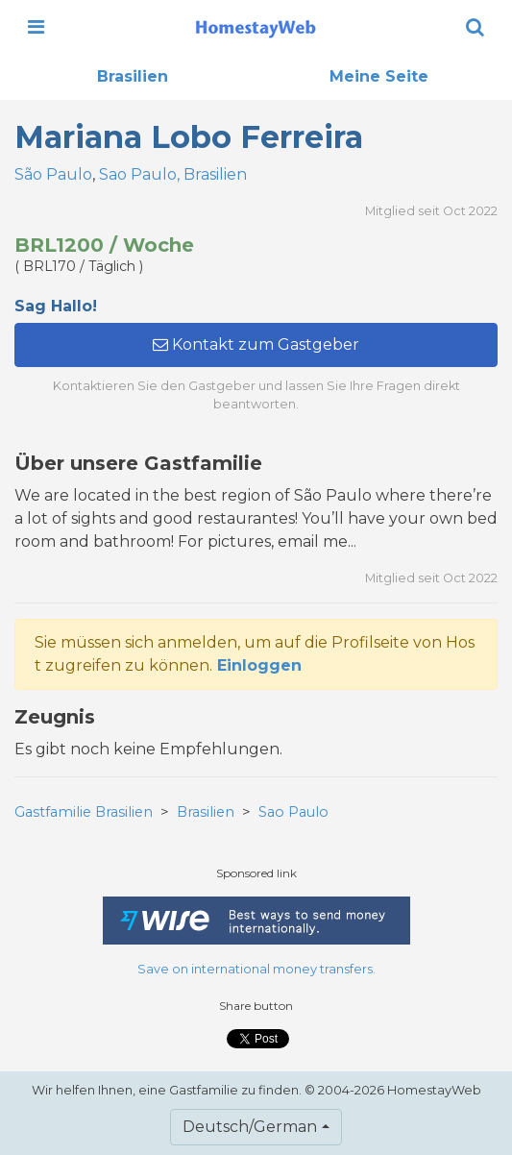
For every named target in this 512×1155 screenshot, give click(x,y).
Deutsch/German (250, 1127)
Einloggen (259, 665)
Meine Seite (378, 76)
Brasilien (132, 76)
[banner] (255, 27)
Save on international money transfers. (256, 969)
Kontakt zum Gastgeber (256, 344)
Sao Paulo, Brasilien (173, 174)
